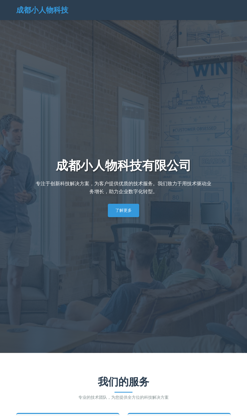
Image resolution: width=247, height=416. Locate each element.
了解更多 (123, 210)
